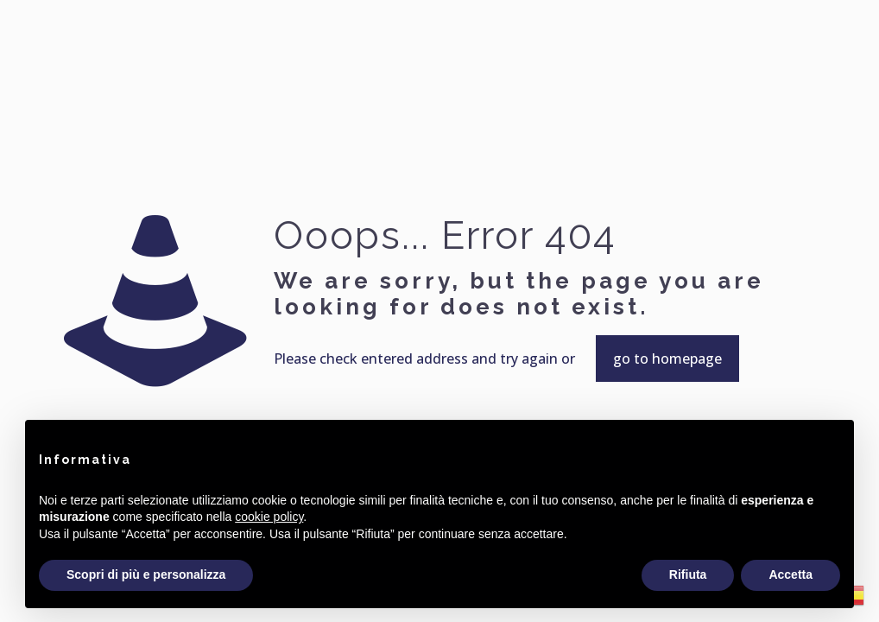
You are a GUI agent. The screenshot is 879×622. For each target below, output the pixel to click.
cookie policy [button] (269, 517)
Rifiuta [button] (688, 574)
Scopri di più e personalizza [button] (145, 574)
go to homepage (667, 358)
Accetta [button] (790, 574)
